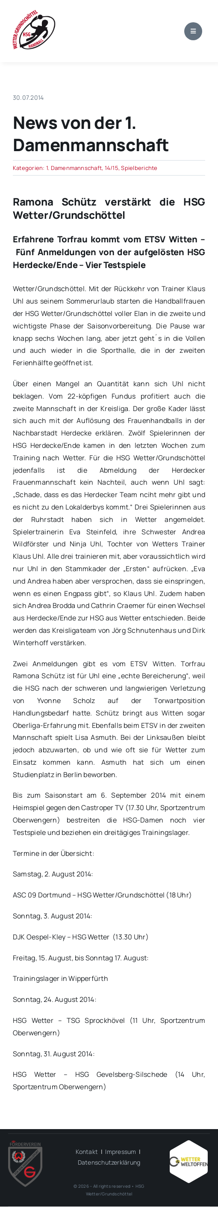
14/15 (111, 168)
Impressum (120, 1152)
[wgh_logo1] (34, 12)
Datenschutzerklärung (109, 1162)
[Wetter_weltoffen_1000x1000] (188, 1143)
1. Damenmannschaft (74, 168)
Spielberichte (139, 168)
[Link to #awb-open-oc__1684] (193, 31)
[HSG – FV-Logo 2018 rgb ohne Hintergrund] (25, 1143)
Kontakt (87, 1152)
